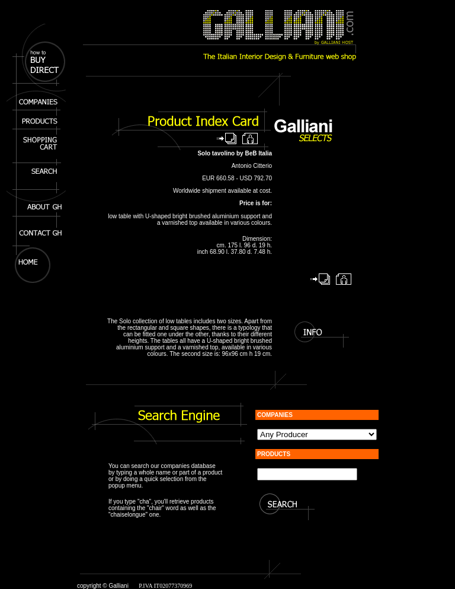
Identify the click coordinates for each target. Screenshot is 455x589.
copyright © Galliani (103, 585)
